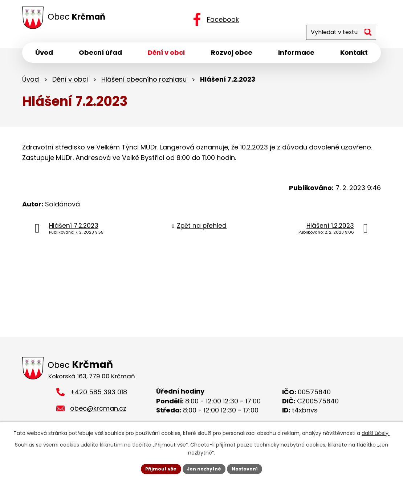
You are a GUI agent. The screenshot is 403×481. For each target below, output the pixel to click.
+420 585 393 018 (98, 397)
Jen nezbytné (204, 468)
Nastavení (249, 468)
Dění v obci (70, 82)
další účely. (376, 431)
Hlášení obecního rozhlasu (144, 82)
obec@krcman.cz (98, 413)
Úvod (30, 82)
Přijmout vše (156, 468)
